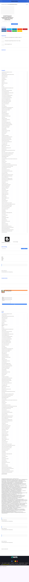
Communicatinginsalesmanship (14, 91)
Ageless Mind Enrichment (14, 75)
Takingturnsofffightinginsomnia (14, 439)
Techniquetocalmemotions (14, 200)
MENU (2, 260)
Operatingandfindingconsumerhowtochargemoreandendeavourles (14, 400)
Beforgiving (14, 80)
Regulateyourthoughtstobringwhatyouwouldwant (14, 174)
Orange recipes (14, 401)
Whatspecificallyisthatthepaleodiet (14, 228)
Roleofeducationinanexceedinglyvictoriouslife (14, 178)
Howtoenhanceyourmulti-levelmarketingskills (14, 124)
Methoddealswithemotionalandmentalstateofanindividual (14, 150)
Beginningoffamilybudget (14, 325)
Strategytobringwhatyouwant (14, 194)
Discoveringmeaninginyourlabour (7, 15)
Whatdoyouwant (14, 222)
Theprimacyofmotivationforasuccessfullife (14, 206)
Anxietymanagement (14, 79)
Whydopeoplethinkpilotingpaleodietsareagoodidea (14, 229)
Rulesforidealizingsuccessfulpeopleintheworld (14, 179)
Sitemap (3, 258)
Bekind (14, 85)
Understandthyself (14, 218)
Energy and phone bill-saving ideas (14, 351)
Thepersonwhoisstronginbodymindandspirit (14, 205)
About (2, 257)
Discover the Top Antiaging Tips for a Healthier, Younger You (13, 37)
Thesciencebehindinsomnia (14, 450)
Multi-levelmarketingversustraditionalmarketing (14, 395)
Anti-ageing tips (14, 320)
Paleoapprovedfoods (14, 161)
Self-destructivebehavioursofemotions (14, 184)
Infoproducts (14, 134)
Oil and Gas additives (14, 157)
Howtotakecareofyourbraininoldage (14, 130)
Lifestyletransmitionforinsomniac (14, 140)
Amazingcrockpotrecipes (14, 319)
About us (5, 563)
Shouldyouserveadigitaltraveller (14, 428)
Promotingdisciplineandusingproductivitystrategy (14, 166)
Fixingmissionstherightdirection (14, 113)
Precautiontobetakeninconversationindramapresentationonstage (14, 406)
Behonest (14, 84)
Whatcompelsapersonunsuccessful (14, 221)
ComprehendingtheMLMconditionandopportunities (14, 92)
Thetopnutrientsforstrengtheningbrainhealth (14, 212)
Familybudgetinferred (14, 112)
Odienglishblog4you (8, 290)
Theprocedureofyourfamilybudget (14, 207)
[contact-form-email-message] (6, 302)
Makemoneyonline (14, 146)
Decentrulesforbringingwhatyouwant (14, 340)
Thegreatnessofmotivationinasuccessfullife (14, 444)
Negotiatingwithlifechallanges (14, 156)
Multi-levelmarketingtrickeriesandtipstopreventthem (14, 152)
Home (2, 256)
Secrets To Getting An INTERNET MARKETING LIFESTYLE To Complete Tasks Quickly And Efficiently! (7, 18)
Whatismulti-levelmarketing (14, 466)
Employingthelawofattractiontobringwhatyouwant (14, 107)
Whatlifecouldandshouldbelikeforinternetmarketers (14, 227)
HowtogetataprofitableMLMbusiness (14, 125)
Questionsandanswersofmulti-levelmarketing (14, 412)
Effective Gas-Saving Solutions (14, 103)
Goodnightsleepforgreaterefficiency (14, 119)
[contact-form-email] (7, 299)
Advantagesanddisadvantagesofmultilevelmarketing (14, 74)
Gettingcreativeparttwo (14, 118)
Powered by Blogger (10, 241)
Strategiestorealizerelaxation (14, 434)
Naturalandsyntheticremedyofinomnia (14, 155)
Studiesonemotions (14, 195)
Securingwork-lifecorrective (14, 183)
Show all (27, 4)
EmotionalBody (14, 346)
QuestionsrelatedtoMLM (14, 172)
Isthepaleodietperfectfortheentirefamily (14, 379)
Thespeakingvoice (14, 211)
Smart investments (14, 189)
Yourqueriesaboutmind (14, 232)
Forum (2, 259)
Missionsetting (14, 151)
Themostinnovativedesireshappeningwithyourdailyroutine (8, 507)
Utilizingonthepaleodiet (14, 461)
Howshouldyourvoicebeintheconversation (14, 123)
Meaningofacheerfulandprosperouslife (14, 389)
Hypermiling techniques (14, 373)
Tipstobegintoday (14, 216)
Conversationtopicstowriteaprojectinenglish (14, 97)
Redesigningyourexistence (14, 173)
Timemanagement (14, 455)
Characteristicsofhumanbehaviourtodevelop (14, 90)
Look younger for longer (14, 384)
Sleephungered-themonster (14, 188)
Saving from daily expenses (14, 422)
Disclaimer (12, 563)
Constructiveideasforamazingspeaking (14, 96)
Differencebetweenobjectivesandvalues (14, 101)
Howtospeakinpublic (14, 128)
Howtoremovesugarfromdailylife (14, 368)
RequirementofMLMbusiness (14, 177)
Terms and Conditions (21, 563)
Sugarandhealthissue (14, 196)
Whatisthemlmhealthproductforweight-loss (11, 511)
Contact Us (9, 563)
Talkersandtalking (14, 199)
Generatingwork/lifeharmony (14, 114)
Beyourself (14, 86)
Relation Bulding (14, 1)
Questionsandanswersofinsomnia (14, 411)
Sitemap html (26, 563)
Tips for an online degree (21, 509)
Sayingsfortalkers (14, 423)
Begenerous (14, 81)
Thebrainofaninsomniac (14, 201)
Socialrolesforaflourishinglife (14, 190)
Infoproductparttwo (19, 491)
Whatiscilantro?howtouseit (14, 223)
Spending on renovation (14, 433)
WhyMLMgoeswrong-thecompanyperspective (14, 472)
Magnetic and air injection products (14, 145)
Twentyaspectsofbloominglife (14, 217)
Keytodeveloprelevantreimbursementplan (14, 139)
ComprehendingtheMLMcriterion (14, 335)
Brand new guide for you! (8, 44)
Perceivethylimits (14, 162)
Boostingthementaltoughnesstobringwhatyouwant (14, 329)
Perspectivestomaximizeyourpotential (14, 163)
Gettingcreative (14, 117)
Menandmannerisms (14, 390)
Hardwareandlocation (14, 362)
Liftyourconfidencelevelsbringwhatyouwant (14, 141)
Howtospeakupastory (14, 129)
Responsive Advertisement (5, 549)
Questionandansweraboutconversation (14, 167)
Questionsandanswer (14, 168)
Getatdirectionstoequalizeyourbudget (14, 357)
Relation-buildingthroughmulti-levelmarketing (14, 417)
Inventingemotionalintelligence (14, 135)
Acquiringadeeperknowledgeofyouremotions (14, 314)
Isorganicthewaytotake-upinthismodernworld (14, 136)
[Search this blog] (11, 248)
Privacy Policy (16, 563)
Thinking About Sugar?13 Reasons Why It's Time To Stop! (12, 40)
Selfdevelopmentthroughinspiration (14, 185)
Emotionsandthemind (14, 106)
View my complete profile (8, 291)
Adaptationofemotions (14, 73)
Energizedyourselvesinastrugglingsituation (14, 108)
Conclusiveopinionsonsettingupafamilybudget (14, 95)
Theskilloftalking (14, 210)
